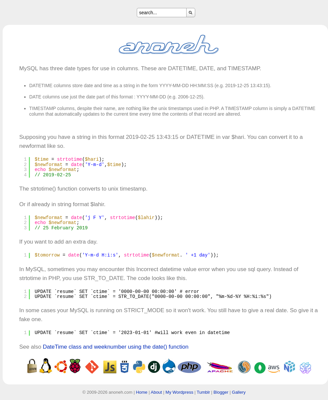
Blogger (220, 392)
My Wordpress (180, 392)
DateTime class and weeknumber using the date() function (116, 347)
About (156, 392)
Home (141, 392)
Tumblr (203, 392)
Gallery (239, 392)
